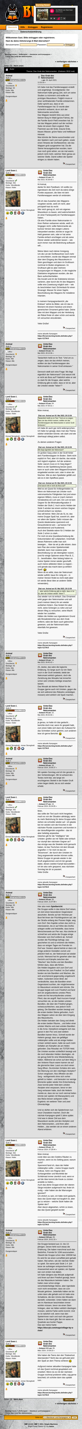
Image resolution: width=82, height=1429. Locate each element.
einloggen (33, 38)
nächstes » (73, 61)
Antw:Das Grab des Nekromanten (49, 172)
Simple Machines (51, 1424)
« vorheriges (61, 61)
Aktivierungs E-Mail (28, 41)
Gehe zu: (39, 1417)
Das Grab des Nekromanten (47, 77)
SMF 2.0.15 (28, 1424)
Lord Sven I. (11, 170)
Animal (9, 76)
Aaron (51, 1426)
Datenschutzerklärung (30, 32)
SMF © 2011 (38, 1424)
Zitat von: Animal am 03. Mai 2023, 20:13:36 (55, 416)
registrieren (49, 38)
